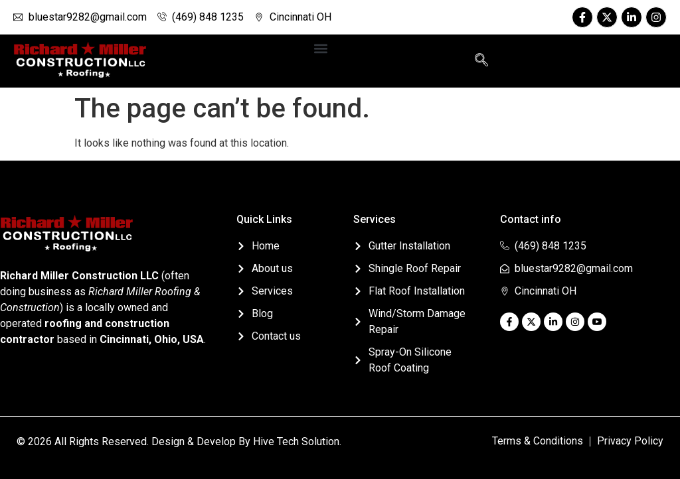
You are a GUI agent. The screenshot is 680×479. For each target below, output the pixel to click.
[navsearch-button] (481, 61)
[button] (320, 48)
